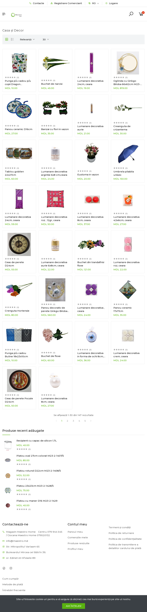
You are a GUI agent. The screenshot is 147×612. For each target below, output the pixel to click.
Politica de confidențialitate (125, 538)
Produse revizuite (78, 543)
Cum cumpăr (10, 578)
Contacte (36, 3)
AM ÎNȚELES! (73, 605)
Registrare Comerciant (66, 3)
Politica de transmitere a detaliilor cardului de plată (125, 546)
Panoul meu (75, 531)
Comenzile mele (78, 537)
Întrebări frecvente (13, 590)
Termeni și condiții (120, 527)
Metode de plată (12, 584)
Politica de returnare (121, 533)
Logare (111, 3)
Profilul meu (75, 548)
